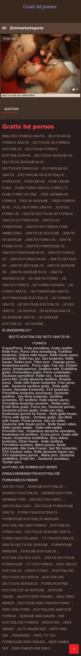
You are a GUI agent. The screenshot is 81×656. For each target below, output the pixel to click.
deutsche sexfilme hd (53, 155)
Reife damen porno (54, 400)
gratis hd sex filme (42, 233)
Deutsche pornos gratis (20, 410)
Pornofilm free (13, 431)
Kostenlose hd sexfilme (20, 434)
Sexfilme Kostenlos (45, 486)
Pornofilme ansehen (17, 445)
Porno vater (41, 365)
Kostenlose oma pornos (24, 525)
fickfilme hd (34, 181)
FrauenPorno (12, 348)
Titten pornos (39, 564)
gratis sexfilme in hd (28, 272)
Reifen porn (23, 362)
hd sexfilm (27, 311)
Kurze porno (50, 434)
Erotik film (28, 458)
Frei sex (58, 365)
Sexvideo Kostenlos (29, 389)
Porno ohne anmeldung (38, 351)
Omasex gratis (44, 417)
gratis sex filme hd (27, 265)
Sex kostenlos (53, 358)
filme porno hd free (19, 194)
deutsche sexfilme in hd (23, 162)
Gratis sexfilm (61, 348)
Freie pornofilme (36, 348)
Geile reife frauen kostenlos (35, 383)
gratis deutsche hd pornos (48, 214)
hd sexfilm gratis (55, 311)
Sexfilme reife (48, 369)
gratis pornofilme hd (45, 246)
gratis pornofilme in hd (23, 252)
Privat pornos (32, 421)
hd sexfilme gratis (18, 317)
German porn (14, 499)
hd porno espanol (49, 285)
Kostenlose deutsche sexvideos (51, 431)
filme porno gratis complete (41, 188)
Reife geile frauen (62, 414)
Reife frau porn (16, 609)
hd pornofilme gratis (49, 291)
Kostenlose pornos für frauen (25, 414)
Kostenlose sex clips (21, 558)
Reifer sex (44, 376)
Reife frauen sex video (31, 648)
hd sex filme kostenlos (38, 304)
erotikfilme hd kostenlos (41, 175)
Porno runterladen (57, 372)
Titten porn (42, 362)
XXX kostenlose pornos (20, 455)
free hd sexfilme (34, 201)
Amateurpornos (24, 369)
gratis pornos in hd (28, 259)
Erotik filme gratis (15, 407)
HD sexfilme (28, 400)
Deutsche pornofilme (18, 376)
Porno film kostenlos (38, 512)
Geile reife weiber (49, 427)
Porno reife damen (17, 417)
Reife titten (44, 635)
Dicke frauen (29, 441)
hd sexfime (34, 324)
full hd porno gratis (33, 207)
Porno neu (39, 407)
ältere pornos (45, 445)
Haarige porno (64, 362)
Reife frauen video (62, 424)
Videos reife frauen (33, 355)
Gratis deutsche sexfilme (38, 379)
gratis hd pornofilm (20, 220)
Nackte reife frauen (34, 596)
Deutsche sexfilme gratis (31, 386)
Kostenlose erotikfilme (31, 438)
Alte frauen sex (32, 629)
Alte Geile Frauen (33, 448)
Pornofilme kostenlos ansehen (25, 403)
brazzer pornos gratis (23, 136)
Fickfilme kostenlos (38, 551)
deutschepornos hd (20, 168)
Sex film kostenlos (63, 448)
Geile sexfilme (52, 441)
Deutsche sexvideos (53, 458)
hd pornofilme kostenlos (25, 298)
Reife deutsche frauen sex (54, 452)
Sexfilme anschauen (37, 616)
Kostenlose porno (16, 365)
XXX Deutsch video (17, 452)
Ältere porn (49, 455)
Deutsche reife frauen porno (24, 424)
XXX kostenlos (58, 389)
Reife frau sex (29, 358)
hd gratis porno (43, 278)
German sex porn (57, 493)
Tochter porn (11, 462)
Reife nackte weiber (17, 427)
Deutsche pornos (61, 407)
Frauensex (21, 635)
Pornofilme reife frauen (23, 642)
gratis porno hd (41, 239)
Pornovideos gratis (27, 372)
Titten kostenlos (57, 538)
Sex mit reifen (54, 421)
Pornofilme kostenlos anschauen (27, 393)
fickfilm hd (11, 181)
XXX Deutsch (13, 486)
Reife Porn (10, 351)
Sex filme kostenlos (33, 396)
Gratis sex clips (51, 410)
